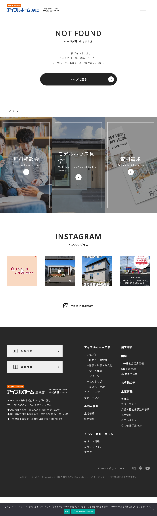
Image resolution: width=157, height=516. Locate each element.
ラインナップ (92, 392)
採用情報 (126, 415)
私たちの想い (97, 381)
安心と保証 (95, 370)
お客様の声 (128, 382)
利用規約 (114, 476)
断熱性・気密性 (98, 360)
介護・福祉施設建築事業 (135, 409)
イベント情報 (92, 441)
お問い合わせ (129, 420)
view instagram (82, 306)
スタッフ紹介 (129, 404)
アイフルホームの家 (97, 347)
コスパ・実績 (97, 387)
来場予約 (27, 351)
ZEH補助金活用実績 (132, 363)
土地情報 (89, 413)
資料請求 (27, 367)
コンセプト (90, 354)
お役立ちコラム (93, 446)
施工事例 (127, 347)
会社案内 (126, 398)
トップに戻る (78, 79)
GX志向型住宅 (129, 374)
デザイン (94, 376)
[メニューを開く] (143, 8)
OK (66, 511)
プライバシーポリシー (95, 476)
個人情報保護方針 (131, 425)
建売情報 (89, 419)
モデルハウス (92, 397)
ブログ (88, 452)
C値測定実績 (128, 369)
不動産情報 (91, 406)
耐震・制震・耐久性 (101, 365)
